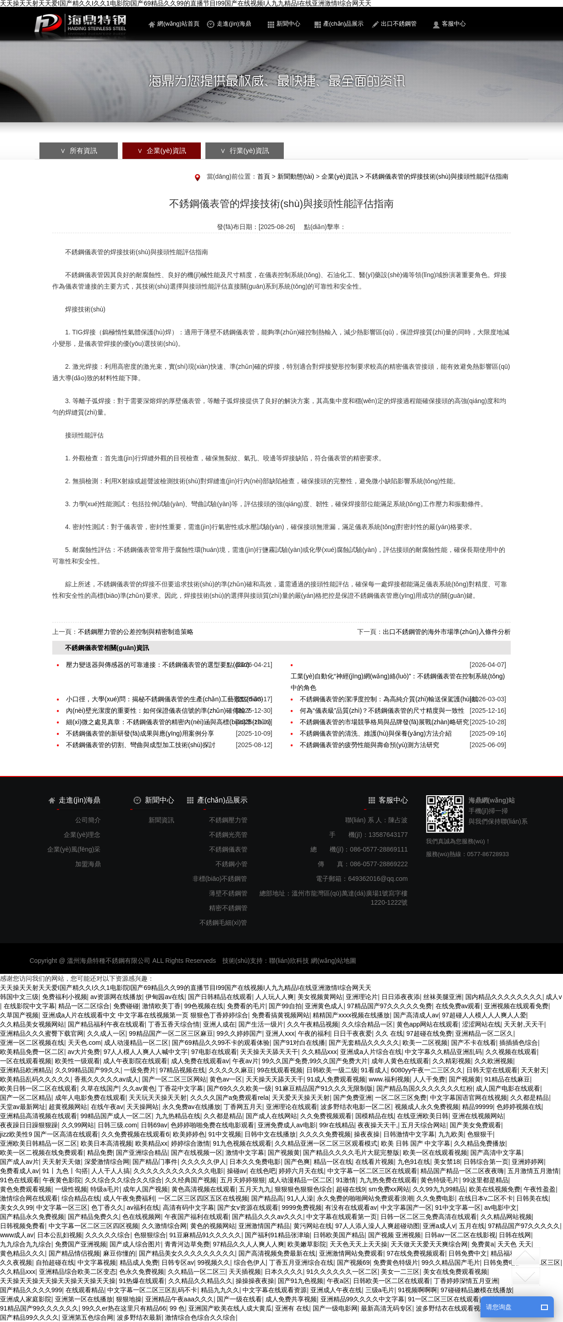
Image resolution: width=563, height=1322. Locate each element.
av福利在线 (143, 1207)
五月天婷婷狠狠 (242, 1180)
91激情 (346, 1180)
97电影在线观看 (214, 1051)
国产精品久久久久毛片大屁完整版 (351, 1152)
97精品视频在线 (182, 1070)
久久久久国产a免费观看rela (229, 1097)
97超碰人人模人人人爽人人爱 (484, 1015)
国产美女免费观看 (475, 1125)
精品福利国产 (510, 1253)
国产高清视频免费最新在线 (276, 1253)
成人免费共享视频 (291, 1299)
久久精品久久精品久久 (200, 1280)
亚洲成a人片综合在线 (371, 1051)
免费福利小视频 (64, 996)
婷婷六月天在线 (301, 1171)
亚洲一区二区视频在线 (32, 1042)
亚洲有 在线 (292, 1308)
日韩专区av (177, 1262)
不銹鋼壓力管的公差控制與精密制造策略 (135, 631)
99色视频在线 (204, 1006)
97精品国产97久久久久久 (524, 1225)
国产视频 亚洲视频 (394, 1235)
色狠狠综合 (150, 1235)
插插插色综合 (518, 1042)
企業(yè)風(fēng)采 (74, 849)
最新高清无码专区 (386, 1308)
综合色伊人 (250, 1262)
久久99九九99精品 (439, 1189)
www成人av (16, 1235)
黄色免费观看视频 (25, 1189)
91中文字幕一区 (458, 1207)
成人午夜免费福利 (129, 1198)
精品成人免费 (139, 1262)
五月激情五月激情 (533, 1171)
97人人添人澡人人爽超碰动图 (377, 1225)
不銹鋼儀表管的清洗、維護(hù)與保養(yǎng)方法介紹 (376, 733)
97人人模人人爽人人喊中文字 (146, 1051)
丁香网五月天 (243, 1106)
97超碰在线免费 (429, 1033)
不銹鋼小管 (231, 864)
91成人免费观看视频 (336, 1079)
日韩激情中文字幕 (409, 1134)
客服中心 (449, 24)
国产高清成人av (416, 1015)
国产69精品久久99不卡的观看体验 (221, 1042)
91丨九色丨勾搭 (65, 1171)
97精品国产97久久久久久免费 (389, 1006)
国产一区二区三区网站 (174, 1079)
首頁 (263, 176)
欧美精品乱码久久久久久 (35, 1079)
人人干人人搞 (110, 1171)
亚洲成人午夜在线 (336, 1290)
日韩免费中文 (467, 1253)
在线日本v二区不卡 (485, 1198)
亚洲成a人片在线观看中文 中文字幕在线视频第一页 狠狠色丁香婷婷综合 (145, 1015)
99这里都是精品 (485, 1180)
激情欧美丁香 (161, 1006)
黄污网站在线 (312, 1225)
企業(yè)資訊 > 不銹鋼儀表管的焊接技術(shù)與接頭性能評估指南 (414, 176)
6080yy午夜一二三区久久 (427, 1070)
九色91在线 (414, 1161)
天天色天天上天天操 (358, 1244)
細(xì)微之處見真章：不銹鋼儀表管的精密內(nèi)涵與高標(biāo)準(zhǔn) (168, 722)
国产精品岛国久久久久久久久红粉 (424, 1088)
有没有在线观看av (351, 1207)
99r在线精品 (336, 1125)
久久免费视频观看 (326, 1116)
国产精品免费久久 (93, 1216)
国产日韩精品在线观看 (220, 996)
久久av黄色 (138, 1088)
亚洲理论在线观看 (291, 1106)
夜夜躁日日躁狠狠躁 (29, 1125)
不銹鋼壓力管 (228, 820)
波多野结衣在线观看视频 (451, 1308)
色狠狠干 (480, 1134)
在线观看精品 (85, 1290)
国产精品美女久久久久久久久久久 (187, 1253)
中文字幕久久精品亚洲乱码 (443, 1051)
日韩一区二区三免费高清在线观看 (429, 1216)
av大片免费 (84, 1051)
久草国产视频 (19, 1015)
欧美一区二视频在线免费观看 (41, 1152)
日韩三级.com (117, 1125)
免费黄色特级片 (395, 1262)
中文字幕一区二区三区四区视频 (93, 1225)
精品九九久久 (220, 1290)
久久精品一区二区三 (197, 1271)
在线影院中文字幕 (29, 1006)
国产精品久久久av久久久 (267, 1216)
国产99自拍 (285, 1006)
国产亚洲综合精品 (141, 1152)
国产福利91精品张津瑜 (277, 1235)
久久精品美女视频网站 (32, 1024)
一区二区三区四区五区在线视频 (203, 1198)
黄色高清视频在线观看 (203, 1189)
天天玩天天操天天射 (158, 1097)
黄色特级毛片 (439, 1180)
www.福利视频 (389, 1079)
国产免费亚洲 (352, 1097)
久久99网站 (77, 1125)
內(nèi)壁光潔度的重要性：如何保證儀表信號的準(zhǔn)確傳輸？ (159, 710)
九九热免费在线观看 (388, 1180)
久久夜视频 (16, 1262)
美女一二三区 (400, 1271)
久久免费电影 (435, 1198)
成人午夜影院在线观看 (135, 1061)
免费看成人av (19, 1171)
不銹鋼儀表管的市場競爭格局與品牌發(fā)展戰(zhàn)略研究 (384, 722)
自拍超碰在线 (55, 1262)
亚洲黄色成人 (324, 1006)
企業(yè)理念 (82, 834)
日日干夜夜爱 (352, 1033)
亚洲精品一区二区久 (484, 1033)
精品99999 (477, 1106)
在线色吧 (263, 1171)
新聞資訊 (161, 820)
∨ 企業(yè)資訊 (161, 150)
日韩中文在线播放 (270, 1134)
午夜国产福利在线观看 (197, 1216)
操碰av (237, 1171)
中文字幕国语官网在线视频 (468, 1097)
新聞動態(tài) (295, 176)
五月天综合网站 (423, 1125)
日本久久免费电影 (255, 1161)
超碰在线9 (350, 1189)
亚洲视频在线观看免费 (516, 1006)
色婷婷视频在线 (519, 1106)
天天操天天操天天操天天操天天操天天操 (58, 1280)
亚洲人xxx (279, 1033)
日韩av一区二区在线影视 (460, 1235)
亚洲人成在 (219, 1024)
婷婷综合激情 (190, 1143)
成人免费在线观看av (200, 1061)
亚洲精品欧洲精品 (25, 1070)
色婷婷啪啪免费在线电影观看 (212, 1125)
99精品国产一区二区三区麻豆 (171, 1033)
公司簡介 (88, 820)
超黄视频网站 (68, 1106)
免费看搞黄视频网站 (280, 1015)
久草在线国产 (100, 1088)
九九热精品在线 (177, 1116)
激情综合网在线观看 (29, 1198)
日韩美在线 (532, 1198)
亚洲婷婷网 (528, 1161)
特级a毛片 (105, 1189)
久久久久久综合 (107, 1235)
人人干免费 (429, 1079)
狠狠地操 (129, 1299)
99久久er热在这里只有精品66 (124, 1308)
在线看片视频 (374, 1161)
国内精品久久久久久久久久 (503, 996)
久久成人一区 (106, 1033)
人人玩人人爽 (274, 996)
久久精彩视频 (451, 1061)
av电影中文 (500, 1207)
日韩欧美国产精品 (338, 1235)
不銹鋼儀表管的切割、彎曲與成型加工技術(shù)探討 (140, 744)
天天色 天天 (514, 1244)
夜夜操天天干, (378, 1125)
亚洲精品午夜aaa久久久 (179, 1299)
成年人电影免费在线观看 (90, 1097)
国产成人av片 (19, 1161)
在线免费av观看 (458, 1006)
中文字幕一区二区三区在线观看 (372, 1171)
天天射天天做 (61, 1161)
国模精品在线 (374, 1116)
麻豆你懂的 (119, 1253)
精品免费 (100, 1152)
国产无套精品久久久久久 (364, 1042)
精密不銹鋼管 (228, 908)
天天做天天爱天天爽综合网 (429, 1244)
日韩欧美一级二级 (332, 1070)
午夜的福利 (314, 1033)
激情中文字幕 (245, 1152)
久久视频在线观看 (511, 1051)
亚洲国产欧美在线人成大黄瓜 (230, 1308)
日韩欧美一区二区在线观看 (391, 1280)
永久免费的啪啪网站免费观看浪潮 (365, 1198)
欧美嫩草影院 (306, 1244)
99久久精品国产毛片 (450, 1262)
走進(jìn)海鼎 (229, 24)
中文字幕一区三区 (62, 1207)
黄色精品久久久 (22, 1253)
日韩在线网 (515, 1235)
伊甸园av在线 (164, 996)
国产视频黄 (465, 1079)
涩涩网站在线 (481, 1024)
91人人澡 (300, 1198)
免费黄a (482, 1244)
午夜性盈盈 (540, 1189)
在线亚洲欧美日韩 (422, 1116)
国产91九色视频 (301, 1280)
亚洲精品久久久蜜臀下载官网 (41, 1033)
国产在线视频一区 (196, 1152)
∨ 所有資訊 (78, 150)
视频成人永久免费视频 (427, 1106)
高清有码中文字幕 (188, 1207)
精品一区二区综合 (84, 1006)
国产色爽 (297, 1161)
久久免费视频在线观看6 (135, 1134)
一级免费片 (140, 1070)
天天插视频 (245, 1271)
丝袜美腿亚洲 (442, 996)
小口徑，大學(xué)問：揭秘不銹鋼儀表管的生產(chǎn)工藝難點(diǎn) (164, 699)
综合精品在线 (80, 1198)
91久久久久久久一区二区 (342, 1271)
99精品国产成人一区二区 (116, 1116)
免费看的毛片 (246, 1006)
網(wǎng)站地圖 (333, 960)
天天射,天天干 (524, 1024)
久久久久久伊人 (203, 1161)
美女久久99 (16, 1207)
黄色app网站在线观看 (427, 1024)
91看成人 (374, 1070)
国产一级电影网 (335, 1308)
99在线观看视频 (280, 1070)
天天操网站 (143, 1106)
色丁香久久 (107, 1207)
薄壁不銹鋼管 (228, 893)
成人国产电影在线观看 (508, 1088)
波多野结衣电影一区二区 (355, 1106)
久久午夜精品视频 (312, 1024)
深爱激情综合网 (106, 1161)
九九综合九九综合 (25, 1244)
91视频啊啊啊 (417, 1290)
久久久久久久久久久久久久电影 (178, 1171)
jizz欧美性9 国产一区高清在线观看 (49, 1134)
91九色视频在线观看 (242, 1143)
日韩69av (154, 1125)
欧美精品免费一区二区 (32, 1051)
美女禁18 (447, 1161)
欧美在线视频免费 (494, 1189)
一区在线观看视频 (25, 1061)
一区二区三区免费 (400, 1097)
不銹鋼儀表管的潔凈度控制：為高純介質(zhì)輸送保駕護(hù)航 (389, 699)
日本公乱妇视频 (59, 1235)
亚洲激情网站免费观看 (351, 1253)
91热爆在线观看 (142, 1280)
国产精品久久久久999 (31, 1290)
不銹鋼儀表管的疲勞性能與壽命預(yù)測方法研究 (369, 744)
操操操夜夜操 (255, 1280)
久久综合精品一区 (367, 1024)
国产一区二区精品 (25, 1097)
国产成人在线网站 (271, 1116)
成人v (554, 996)
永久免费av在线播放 (191, 1106)
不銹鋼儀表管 (228, 849)
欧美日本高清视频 (106, 1143)
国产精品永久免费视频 (32, 1216)
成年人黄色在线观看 (400, 1061)
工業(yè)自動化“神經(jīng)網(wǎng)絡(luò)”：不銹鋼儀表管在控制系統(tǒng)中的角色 (398, 681)
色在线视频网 (141, 1216)
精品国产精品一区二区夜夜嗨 (462, 1171)
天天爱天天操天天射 (301, 1097)
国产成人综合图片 (135, 1244)
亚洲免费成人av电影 (287, 1125)
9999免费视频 (302, 1207)
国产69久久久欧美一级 (239, 1088)
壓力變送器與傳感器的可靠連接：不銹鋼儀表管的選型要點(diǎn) (157, 664)
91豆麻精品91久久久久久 (205, 1235)
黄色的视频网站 (212, 1225)
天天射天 (533, 1070)
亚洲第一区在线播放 (84, 1299)
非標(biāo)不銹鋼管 (220, 878)
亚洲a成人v (439, 1225)
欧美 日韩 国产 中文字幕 (416, 1143)
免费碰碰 (126, 1006)
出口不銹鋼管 (394, 24)
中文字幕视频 (96, 1262)
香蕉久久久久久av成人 (106, 1079)
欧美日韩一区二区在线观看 (38, 1088)
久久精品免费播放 (479, 1143)
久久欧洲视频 (494, 1061)
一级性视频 (71, 1189)
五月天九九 (255, 1189)
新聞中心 (284, 24)
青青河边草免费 (187, 1244)
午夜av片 (245, 1061)
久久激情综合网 (164, 1225)
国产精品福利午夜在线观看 (106, 1024)
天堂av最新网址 (22, 1106)
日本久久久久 (284, 1271)
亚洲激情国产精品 (264, 1225)
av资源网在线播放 (116, 996)
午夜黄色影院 (62, 1180)
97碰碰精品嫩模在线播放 (476, 1290)
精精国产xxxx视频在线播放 (351, 1015)
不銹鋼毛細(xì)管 (223, 922)
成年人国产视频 (145, 1189)
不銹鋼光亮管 (228, 834)
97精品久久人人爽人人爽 (248, 1244)
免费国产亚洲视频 (80, 1244)
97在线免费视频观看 (415, 1253)
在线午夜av (107, 1106)
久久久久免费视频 (325, 1134)
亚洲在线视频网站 (477, 1116)
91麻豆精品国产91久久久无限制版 (324, 1088)
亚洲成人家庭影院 (25, 1299)
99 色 (177, 1308)
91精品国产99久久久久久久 (39, 1308)
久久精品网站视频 (506, 1216)
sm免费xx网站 (389, 1189)
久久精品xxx (319, 1051)
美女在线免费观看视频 (455, 1271)
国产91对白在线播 (299, 1042)
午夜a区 (338, 1280)
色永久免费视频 (141, 1271)
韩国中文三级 (19, 996)
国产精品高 (267, 1198)
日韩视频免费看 (22, 1225)
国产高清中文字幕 (496, 1152)
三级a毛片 (380, 1290)
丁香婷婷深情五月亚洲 (466, 1280)
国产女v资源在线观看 (247, 1207)
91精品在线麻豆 (507, 1079)
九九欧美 (451, 1134)
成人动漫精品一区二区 (136, 1042)
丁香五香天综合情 (173, 1024)
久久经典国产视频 (190, 1180)
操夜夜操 (367, 1134)
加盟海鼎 (88, 864)
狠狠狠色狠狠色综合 (303, 1189)
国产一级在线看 (239, 1299)
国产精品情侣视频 (74, 1253)
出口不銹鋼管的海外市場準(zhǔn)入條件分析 (447, 631)
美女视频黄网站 (320, 996)
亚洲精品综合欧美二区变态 (77, 1271)
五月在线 (472, 1225)
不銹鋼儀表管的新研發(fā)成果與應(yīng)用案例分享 (140, 733)
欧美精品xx (151, 1143)
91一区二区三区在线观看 (444, 1299)
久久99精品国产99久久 (88, 1070)
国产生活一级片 (260, 1024)
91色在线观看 (19, 1180)
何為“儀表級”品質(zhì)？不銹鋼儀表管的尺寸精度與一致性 (382, 710)
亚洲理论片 (362, 996)
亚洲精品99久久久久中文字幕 (362, 1299)
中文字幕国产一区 (406, 1207)
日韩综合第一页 (486, 1161)
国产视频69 (353, 1262)
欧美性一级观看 (77, 1061)
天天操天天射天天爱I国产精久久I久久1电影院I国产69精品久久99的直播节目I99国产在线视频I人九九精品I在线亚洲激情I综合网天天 (185, 3)
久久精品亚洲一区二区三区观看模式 (326, 1143)
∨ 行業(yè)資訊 (244, 150)
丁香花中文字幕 (180, 1088)
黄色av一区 (226, 1079)
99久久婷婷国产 (239, 1033)
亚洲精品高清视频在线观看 (38, 1116)
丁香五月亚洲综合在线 (301, 1262)
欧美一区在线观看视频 (435, 1152)
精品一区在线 (333, 1161)
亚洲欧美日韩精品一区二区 (38, 1143)
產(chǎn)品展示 (339, 24)
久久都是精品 (529, 1097)
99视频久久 (213, 1262)
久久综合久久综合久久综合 (123, 1180)
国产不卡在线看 (473, 1042)
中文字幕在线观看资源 (275, 1290)
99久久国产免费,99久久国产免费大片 (315, 1061)
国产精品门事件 (154, 1161)
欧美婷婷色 (189, 1134)
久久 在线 (389, 1033)
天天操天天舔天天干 (269, 1051)
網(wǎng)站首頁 (174, 23)
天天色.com (84, 1042)
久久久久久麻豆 (231, 1070)
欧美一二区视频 (425, 1042)
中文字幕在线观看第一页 (341, 1216)
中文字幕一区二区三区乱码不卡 (152, 1290)
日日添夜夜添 (400, 996)
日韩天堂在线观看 (492, 1070)
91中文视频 (224, 1134)
